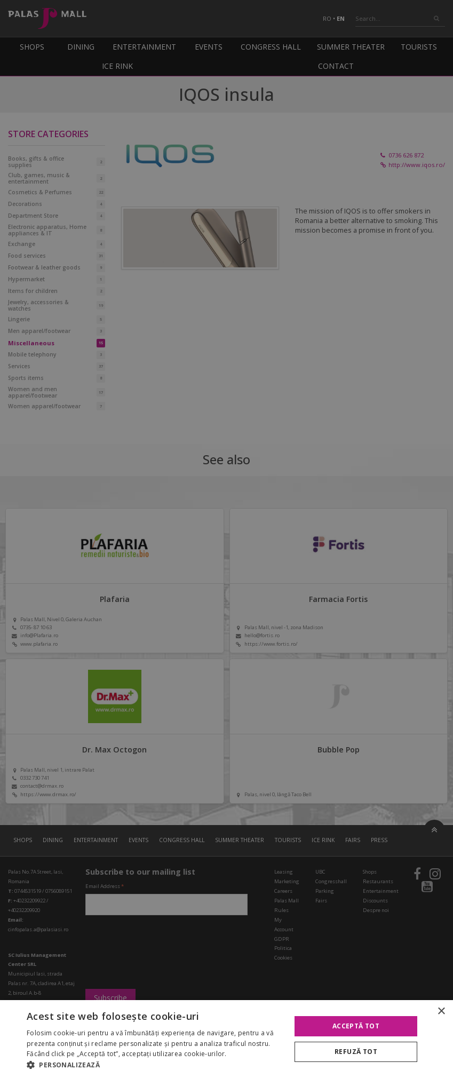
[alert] (226, 539)
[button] (155, 1064)
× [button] (441, 1012)
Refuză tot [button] (356, 1051)
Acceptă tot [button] (355, 1026)
